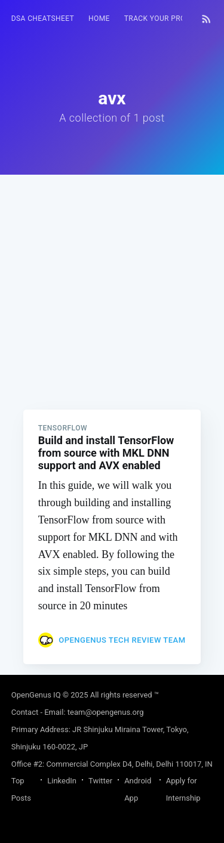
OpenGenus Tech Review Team (122, 640)
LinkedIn (61, 780)
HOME (99, 18)
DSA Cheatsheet (42, 18)
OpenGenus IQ (36, 694)
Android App (137, 789)
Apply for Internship (183, 789)
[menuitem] (42, 18)
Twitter (100, 780)
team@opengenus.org (105, 712)
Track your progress (166, 18)
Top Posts (21, 789)
